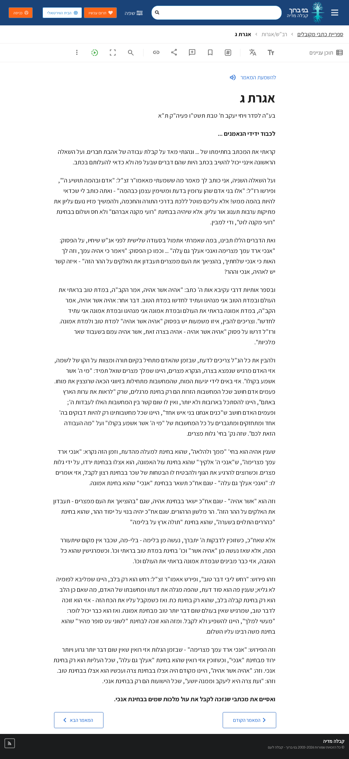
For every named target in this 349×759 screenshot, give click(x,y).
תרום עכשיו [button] (101, 13)
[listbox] (252, 52)
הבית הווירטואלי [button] (62, 13)
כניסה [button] (21, 13)
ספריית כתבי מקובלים (320, 34)
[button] (249, 720)
